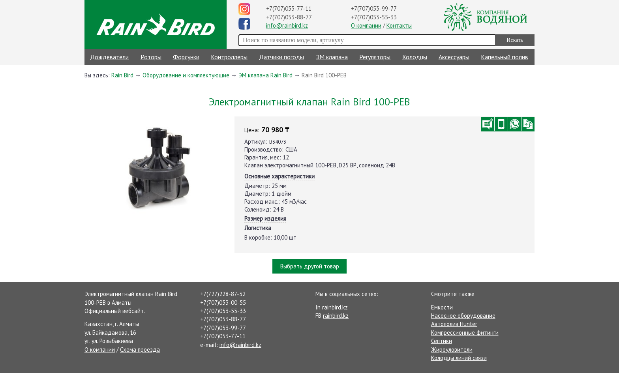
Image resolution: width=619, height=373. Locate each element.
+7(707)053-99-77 (374, 8)
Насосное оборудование (463, 315)
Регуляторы (374, 57)
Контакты (399, 25)
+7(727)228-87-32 (223, 294)
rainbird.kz (335, 307)
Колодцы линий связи (459, 358)
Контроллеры (229, 57)
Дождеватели (109, 57)
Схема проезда (140, 349)
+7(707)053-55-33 (374, 17)
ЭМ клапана (332, 57)
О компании (366, 25)
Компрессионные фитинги (465, 332)
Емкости (442, 307)
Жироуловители (452, 349)
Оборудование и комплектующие (186, 75)
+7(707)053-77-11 (288, 8)
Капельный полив (504, 57)
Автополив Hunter (454, 324)
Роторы (151, 57)
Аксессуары (454, 57)
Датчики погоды (281, 57)
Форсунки (186, 57)
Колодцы (414, 57)
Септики (441, 341)
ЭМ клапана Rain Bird (265, 75)
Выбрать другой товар (309, 266)
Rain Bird (122, 75)
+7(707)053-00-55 (223, 302)
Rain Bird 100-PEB (324, 75)
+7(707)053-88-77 (289, 17)
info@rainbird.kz (287, 25)
